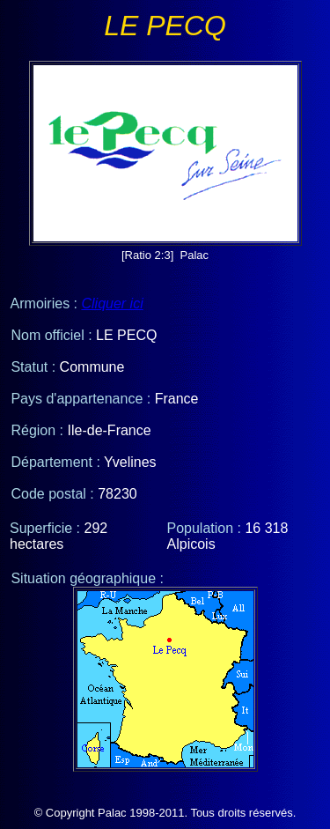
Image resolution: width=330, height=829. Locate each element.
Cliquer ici (112, 303)
